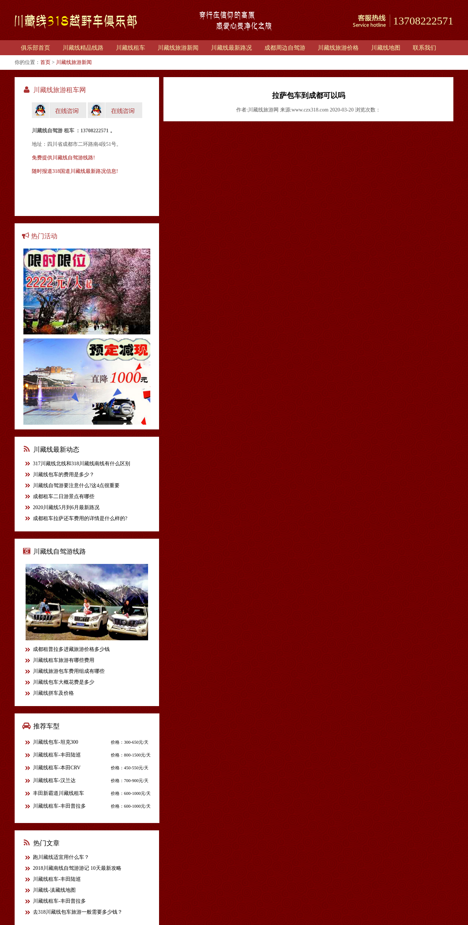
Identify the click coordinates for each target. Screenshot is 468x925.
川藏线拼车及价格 (53, 693)
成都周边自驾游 (284, 48)
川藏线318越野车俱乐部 (76, 22)
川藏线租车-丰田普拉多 (59, 806)
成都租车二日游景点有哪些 (63, 496)
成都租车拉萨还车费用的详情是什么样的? (80, 518)
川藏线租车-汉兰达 (54, 780)
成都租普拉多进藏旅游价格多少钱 (71, 649)
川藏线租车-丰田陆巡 (57, 755)
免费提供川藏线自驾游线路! (63, 157)
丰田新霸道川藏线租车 (58, 793)
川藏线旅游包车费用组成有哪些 (69, 671)
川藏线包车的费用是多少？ (63, 474)
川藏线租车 (130, 48)
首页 (45, 62)
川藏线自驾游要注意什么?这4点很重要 (76, 485)
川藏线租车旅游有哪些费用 (63, 660)
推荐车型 (46, 726)
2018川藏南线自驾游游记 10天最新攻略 (77, 868)
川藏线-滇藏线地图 (54, 890)
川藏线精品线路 (83, 48)
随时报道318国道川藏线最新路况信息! (75, 171)
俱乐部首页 (35, 48)
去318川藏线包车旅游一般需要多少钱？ (77, 912)
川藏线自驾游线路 (59, 551)
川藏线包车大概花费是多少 (63, 682)
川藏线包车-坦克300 (55, 742)
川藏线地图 (385, 48)
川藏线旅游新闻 (178, 48)
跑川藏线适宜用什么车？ (61, 857)
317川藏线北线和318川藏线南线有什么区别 (81, 463)
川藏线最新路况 (231, 48)
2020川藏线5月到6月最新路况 (66, 507)
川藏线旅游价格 (338, 48)
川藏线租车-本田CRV (56, 767)
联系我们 (424, 48)
